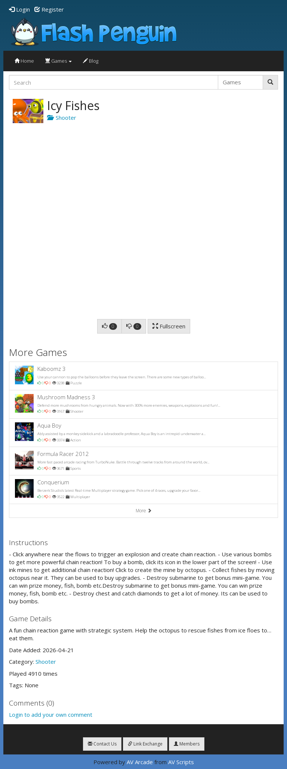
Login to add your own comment (50, 714)
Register (49, 9)
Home (24, 60)
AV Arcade (140, 762)
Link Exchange (145, 744)
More (144, 510)
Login (19, 9)
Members (187, 744)
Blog (90, 60)
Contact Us (102, 744)
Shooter (61, 117)
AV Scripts (181, 762)
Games (58, 60)
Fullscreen (168, 326)
